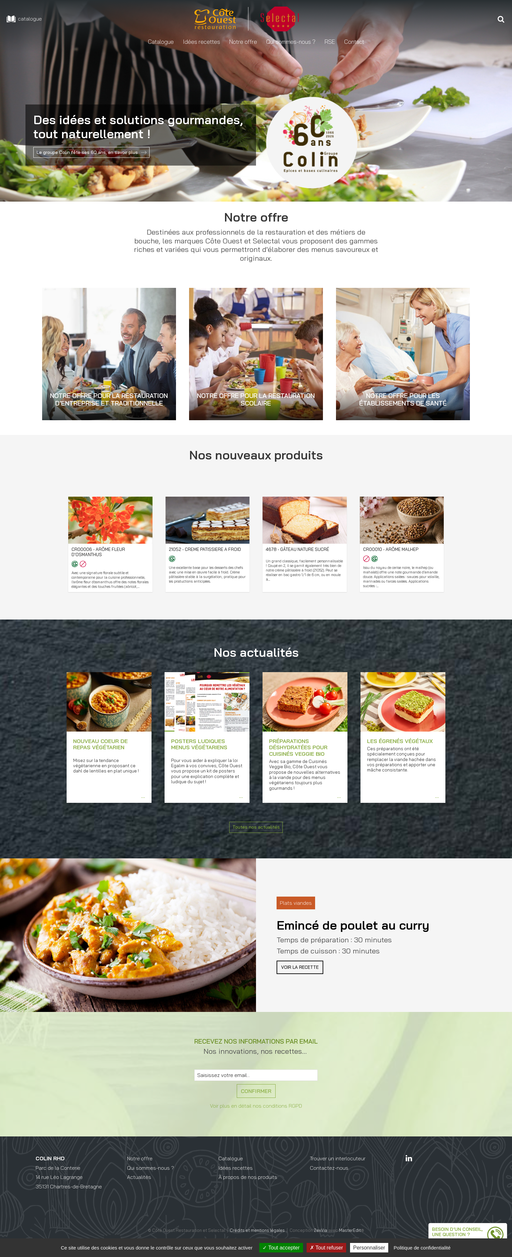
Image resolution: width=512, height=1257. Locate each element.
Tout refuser (326, 1247)
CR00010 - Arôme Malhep (392, 550)
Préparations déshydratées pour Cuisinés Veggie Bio (298, 759)
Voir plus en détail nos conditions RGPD (256, 1120)
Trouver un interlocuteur (337, 1173)
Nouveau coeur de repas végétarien (100, 756)
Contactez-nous (329, 1182)
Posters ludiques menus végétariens (199, 756)
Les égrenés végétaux (400, 753)
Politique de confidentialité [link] (422, 1247)
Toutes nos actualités (256, 840)
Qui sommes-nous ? (150, 1182)
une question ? (430, 1230)
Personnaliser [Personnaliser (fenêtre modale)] (369, 1247)
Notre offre (139, 1173)
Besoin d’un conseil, (438, 1223)
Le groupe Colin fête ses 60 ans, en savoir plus (94, 152)
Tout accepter (281, 1247)
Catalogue (230, 1173)
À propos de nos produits (247, 1191)
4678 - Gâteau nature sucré (300, 550)
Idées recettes (235, 1182)
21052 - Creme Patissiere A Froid (207, 550)
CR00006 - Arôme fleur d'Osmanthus (99, 552)
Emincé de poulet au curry (353, 936)
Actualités (139, 1191)
